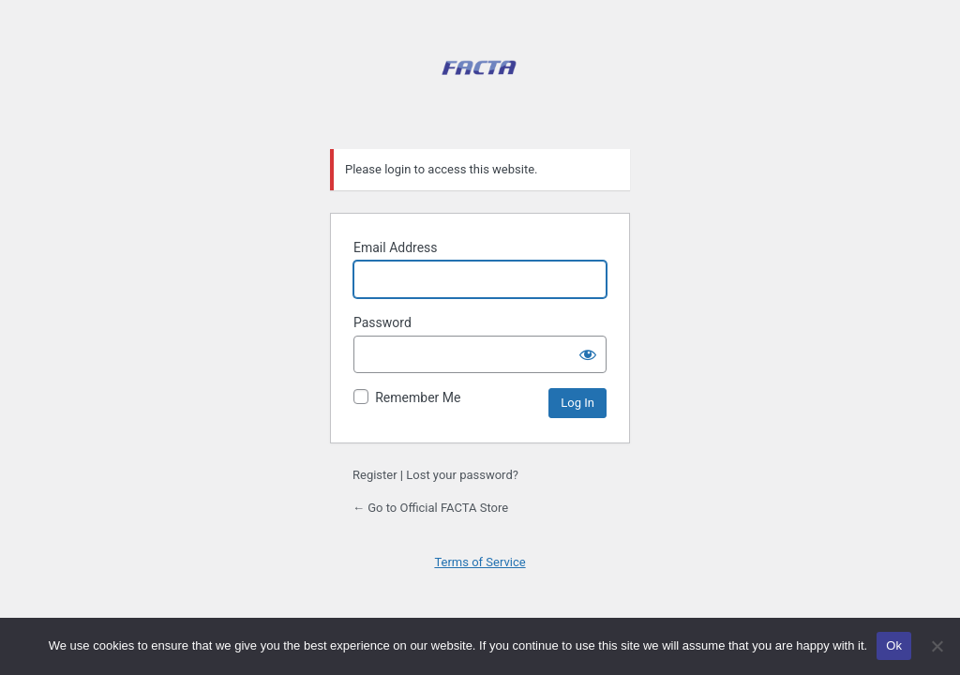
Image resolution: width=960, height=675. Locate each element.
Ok (894, 645)
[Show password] (588, 354)
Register (375, 475)
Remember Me (417, 397)
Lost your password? (462, 475)
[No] (936, 646)
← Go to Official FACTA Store (430, 508)
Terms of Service (479, 562)
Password (382, 322)
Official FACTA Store (480, 87)
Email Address (395, 247)
